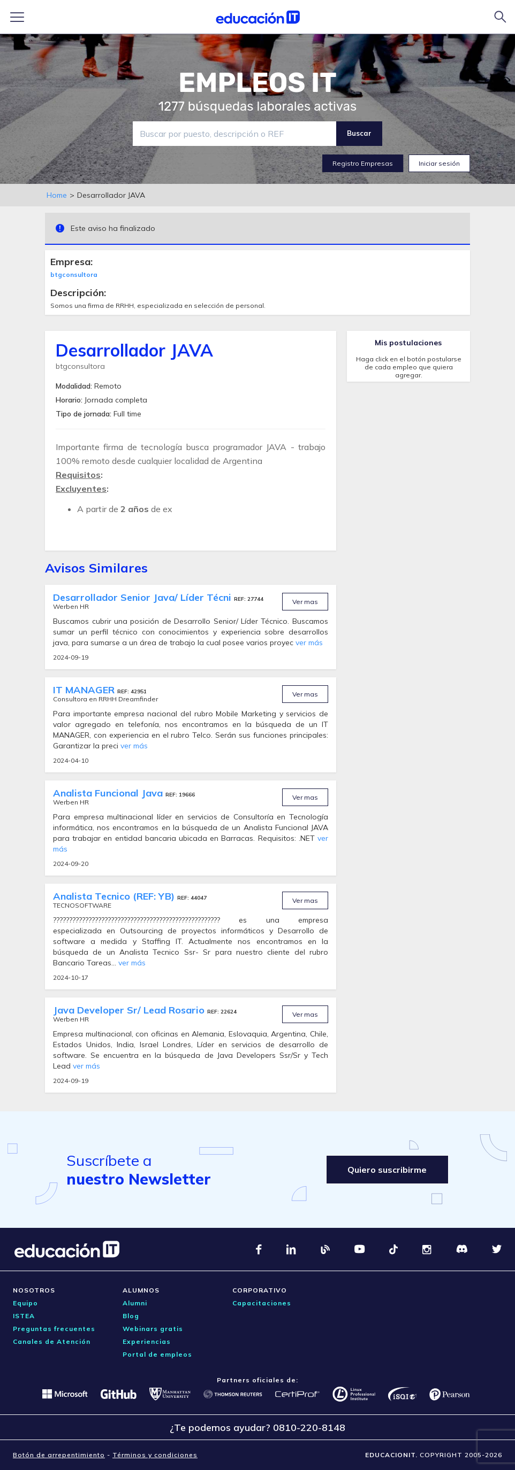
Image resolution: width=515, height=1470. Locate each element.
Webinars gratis (153, 1329)
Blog (131, 1316)
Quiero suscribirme (387, 1169)
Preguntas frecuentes (54, 1329)
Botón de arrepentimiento (59, 1455)
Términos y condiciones (155, 1455)
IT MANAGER (85, 690)
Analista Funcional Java (109, 793)
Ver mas (305, 602)
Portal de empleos (157, 1354)
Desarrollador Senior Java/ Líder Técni (143, 597)
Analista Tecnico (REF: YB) (115, 896)
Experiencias (147, 1341)
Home (57, 195)
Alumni (135, 1303)
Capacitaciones (261, 1303)
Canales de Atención (51, 1341)
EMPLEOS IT (257, 83)
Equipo (25, 1303)
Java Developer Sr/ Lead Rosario (130, 1010)
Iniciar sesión (439, 163)
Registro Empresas (362, 163)
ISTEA (24, 1316)
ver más (309, 642)
